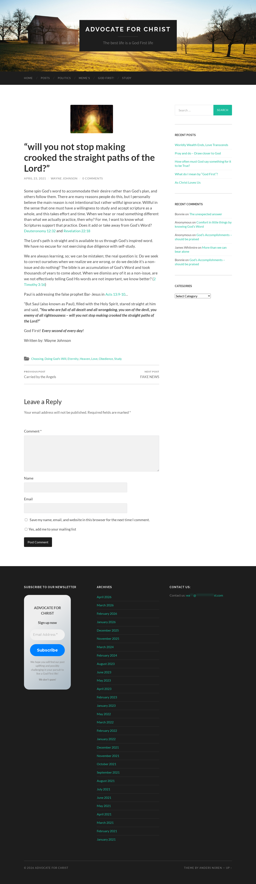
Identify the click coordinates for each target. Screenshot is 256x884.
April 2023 (104, 689)
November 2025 (108, 638)
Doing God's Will (55, 358)
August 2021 (106, 781)
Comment (33, 431)
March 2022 (105, 722)
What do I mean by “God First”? (196, 174)
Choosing (37, 358)
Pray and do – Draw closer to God (198, 153)
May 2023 (104, 680)
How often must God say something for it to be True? (203, 163)
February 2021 (107, 831)
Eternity (73, 358)
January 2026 (106, 622)
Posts (45, 77)
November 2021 (108, 755)
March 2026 (105, 605)
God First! (106, 77)
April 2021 (104, 814)
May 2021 (104, 806)
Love (94, 358)
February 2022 (107, 730)
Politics (64, 77)
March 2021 (105, 822)
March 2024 (105, 647)
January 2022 (106, 739)
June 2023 (104, 672)
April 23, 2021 (35, 178)
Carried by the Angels (40, 374)
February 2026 (107, 613)
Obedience (106, 358)
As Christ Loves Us (188, 182)
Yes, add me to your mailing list (50, 529)
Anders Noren (210, 867)
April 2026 (104, 597)
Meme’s (84, 77)
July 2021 (103, 789)
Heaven (85, 358)
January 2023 (106, 705)
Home (28, 77)
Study (126, 77)
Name (28, 478)
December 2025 (108, 630)
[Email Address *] (47, 634)
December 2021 (108, 747)
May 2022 (104, 714)
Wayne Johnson (64, 178)
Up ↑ (229, 867)
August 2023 (106, 664)
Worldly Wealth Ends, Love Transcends (201, 144)
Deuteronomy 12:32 (41, 230)
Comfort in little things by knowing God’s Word (203, 224)
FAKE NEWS (149, 374)
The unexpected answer (205, 214)
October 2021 (106, 764)
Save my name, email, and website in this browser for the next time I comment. (90, 520)
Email (28, 499)
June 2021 (104, 797)
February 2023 (107, 697)
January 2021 (106, 839)
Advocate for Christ (128, 29)
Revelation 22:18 (80, 230)
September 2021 (108, 772)
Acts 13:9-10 (116, 294)
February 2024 (107, 655)
